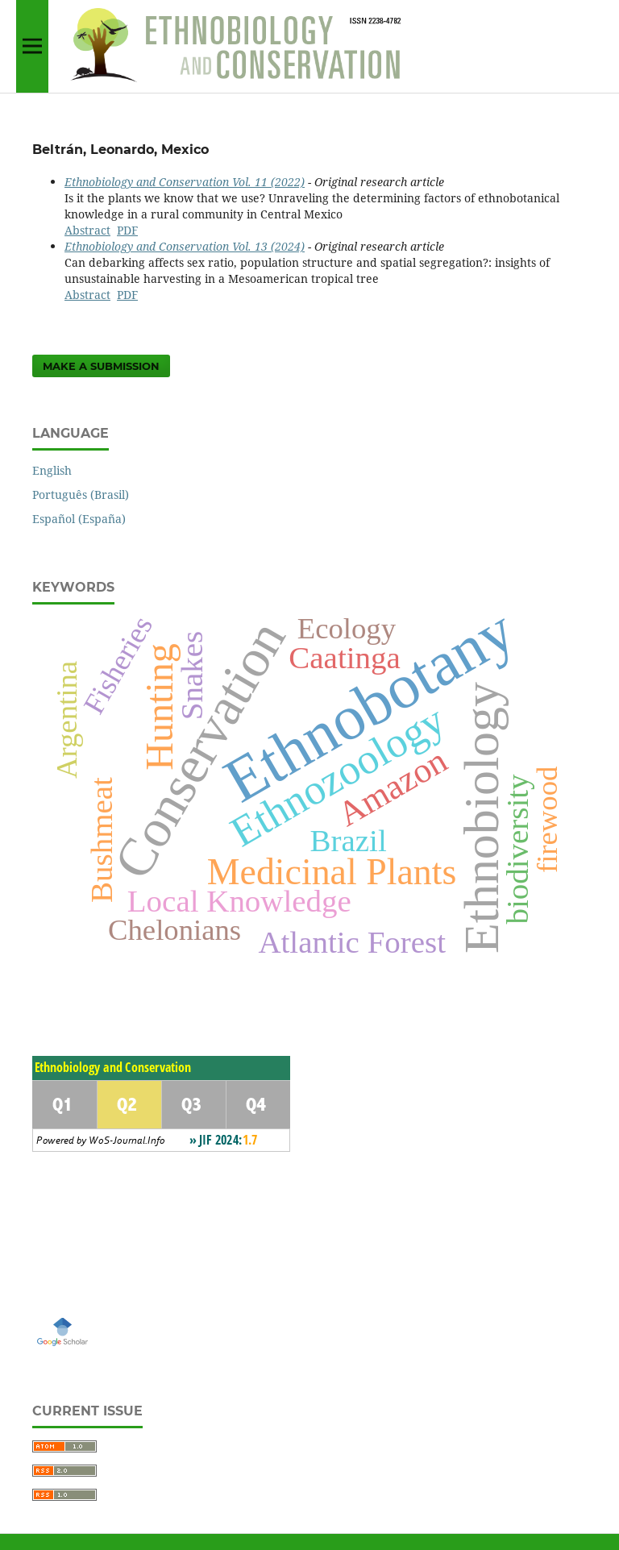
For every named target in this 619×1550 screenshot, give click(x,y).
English (52, 470)
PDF (127, 230)
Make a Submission (101, 365)
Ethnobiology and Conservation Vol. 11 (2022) (184, 181)
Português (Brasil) (80, 494)
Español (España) (79, 518)
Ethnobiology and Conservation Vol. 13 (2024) (184, 246)
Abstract (87, 230)
